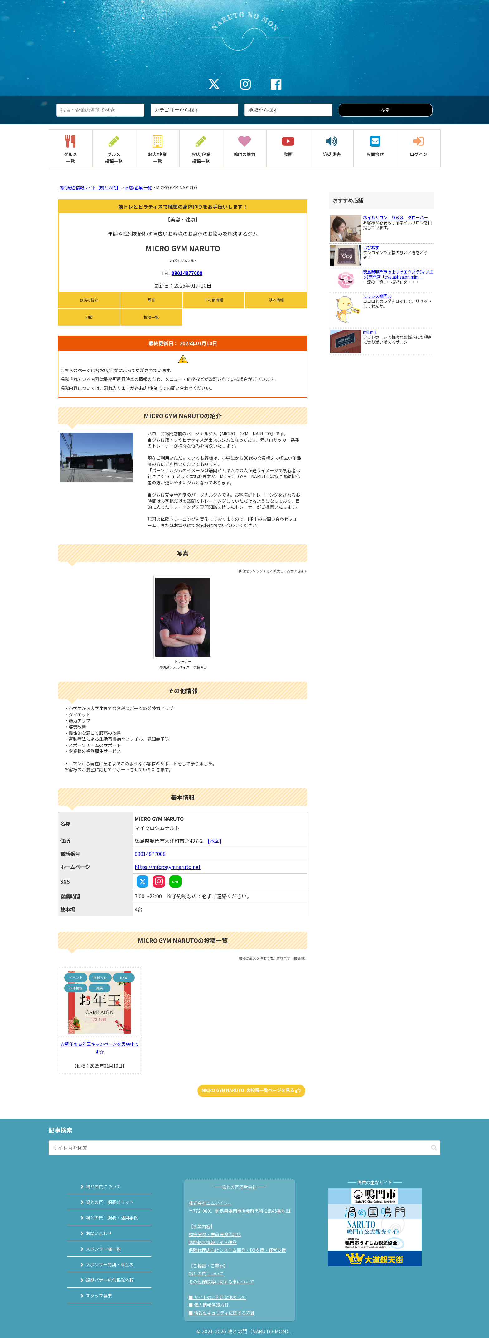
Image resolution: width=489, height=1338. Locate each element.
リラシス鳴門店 (377, 296)
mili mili (369, 332)
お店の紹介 (89, 300)
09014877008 (187, 273)
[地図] (214, 840)
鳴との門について (103, 1186)
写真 (151, 300)
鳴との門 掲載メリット (110, 1202)
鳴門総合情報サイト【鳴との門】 (90, 188)
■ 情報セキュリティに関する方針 (222, 1313)
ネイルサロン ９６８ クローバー (395, 218)
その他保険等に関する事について (221, 1281)
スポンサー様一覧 (103, 1249)
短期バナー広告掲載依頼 (110, 1280)
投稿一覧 (151, 317)
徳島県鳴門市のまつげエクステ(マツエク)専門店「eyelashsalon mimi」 (398, 274)
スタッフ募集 (99, 1295)
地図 (89, 317)
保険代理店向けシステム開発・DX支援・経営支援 (237, 1250)
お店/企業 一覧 (138, 188)
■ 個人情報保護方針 (209, 1305)
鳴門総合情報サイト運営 (213, 1242)
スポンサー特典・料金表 (110, 1264)
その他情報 (213, 300)
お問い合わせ (99, 1233)
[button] (433, 1147)
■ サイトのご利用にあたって (217, 1297)
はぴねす (371, 247)
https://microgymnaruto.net (168, 866)
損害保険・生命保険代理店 (215, 1234)
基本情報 (276, 300)
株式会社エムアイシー (210, 1203)
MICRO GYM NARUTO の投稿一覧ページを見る (251, 1090)
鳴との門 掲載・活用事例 (112, 1217)
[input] (244, 1147)
